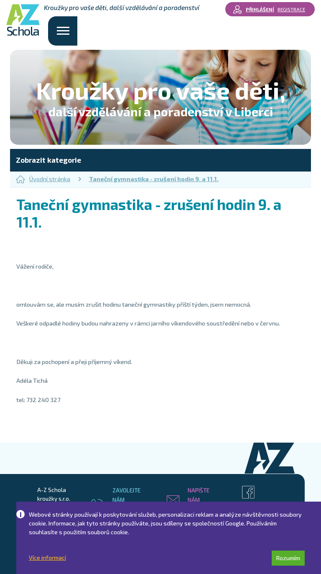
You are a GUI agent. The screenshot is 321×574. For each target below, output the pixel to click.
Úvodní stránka (43, 179)
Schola (23, 20)
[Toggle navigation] (63, 30)
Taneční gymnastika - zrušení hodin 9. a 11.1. (154, 178)
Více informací (47, 558)
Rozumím (288, 557)
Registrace (291, 9)
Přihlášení (260, 9)
